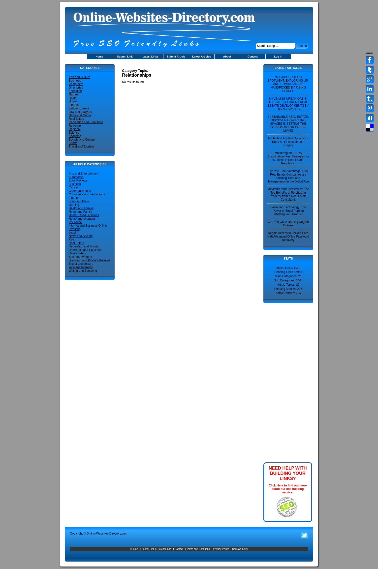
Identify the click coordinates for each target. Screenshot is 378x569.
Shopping (75, 136)
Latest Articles (201, 56)
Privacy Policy (221, 549)
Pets (72, 239)
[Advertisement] (180, 66)
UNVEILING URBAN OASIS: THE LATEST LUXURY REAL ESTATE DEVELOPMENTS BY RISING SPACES (288, 104)
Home (99, 56)
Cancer (73, 187)
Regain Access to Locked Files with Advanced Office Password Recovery (288, 236)
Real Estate (76, 118)
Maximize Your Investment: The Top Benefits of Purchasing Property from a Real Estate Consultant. (288, 194)
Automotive (76, 177)
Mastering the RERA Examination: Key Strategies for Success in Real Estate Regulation (288, 158)
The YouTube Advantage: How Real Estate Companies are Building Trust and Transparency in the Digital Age (288, 176)
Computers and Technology (87, 194)
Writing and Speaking (83, 270)
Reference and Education (85, 250)
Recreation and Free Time (86, 122)
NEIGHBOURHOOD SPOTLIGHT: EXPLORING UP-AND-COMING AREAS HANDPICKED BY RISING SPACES (288, 84)
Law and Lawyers (80, 112)
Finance (74, 198)
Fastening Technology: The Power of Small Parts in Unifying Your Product (288, 211)
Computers (76, 84)
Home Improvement (82, 218)
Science (74, 132)
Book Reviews (78, 180)
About (227, 56)
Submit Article (176, 56)
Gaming (74, 205)
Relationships (78, 253)
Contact (253, 56)
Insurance (75, 222)
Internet (74, 105)
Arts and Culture (79, 77)
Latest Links (150, 56)
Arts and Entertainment (84, 173)
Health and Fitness (81, 208)
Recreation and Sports (83, 246)
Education (75, 91)
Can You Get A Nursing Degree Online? (288, 223)
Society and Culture (82, 139)
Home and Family (80, 211)
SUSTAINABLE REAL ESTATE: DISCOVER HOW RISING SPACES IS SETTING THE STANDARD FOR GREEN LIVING (288, 123)
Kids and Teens (79, 108)
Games (73, 94)
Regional (74, 129)
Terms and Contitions (198, 549)
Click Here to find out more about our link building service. (288, 489)
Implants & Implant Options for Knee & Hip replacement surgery (288, 142)
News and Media (80, 115)
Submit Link (125, 56)
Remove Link (239, 549)
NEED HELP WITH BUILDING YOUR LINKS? (288, 473)
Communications (80, 191)
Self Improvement (80, 257)
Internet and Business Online (88, 225)
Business (75, 80)
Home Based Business (84, 215)
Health (73, 98)
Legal (72, 232)
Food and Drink (79, 201)
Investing (75, 229)
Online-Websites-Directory (104, 533)
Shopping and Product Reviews (89, 260)
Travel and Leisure (81, 264)
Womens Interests (81, 267)
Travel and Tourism (81, 146)
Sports (73, 143)
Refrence (75, 125)
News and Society (81, 236)
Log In (278, 56)
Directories (76, 87)
